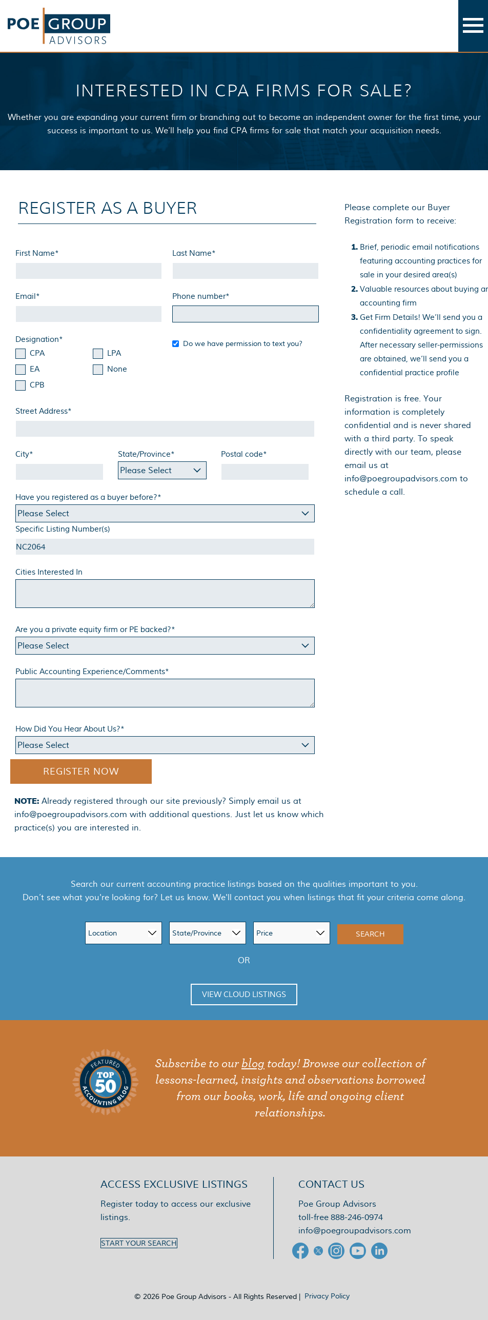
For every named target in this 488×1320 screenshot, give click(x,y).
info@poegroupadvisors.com (70, 814)
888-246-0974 (357, 1217)
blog (253, 1064)
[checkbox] (88, 370)
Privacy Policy (327, 1296)
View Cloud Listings (244, 994)
